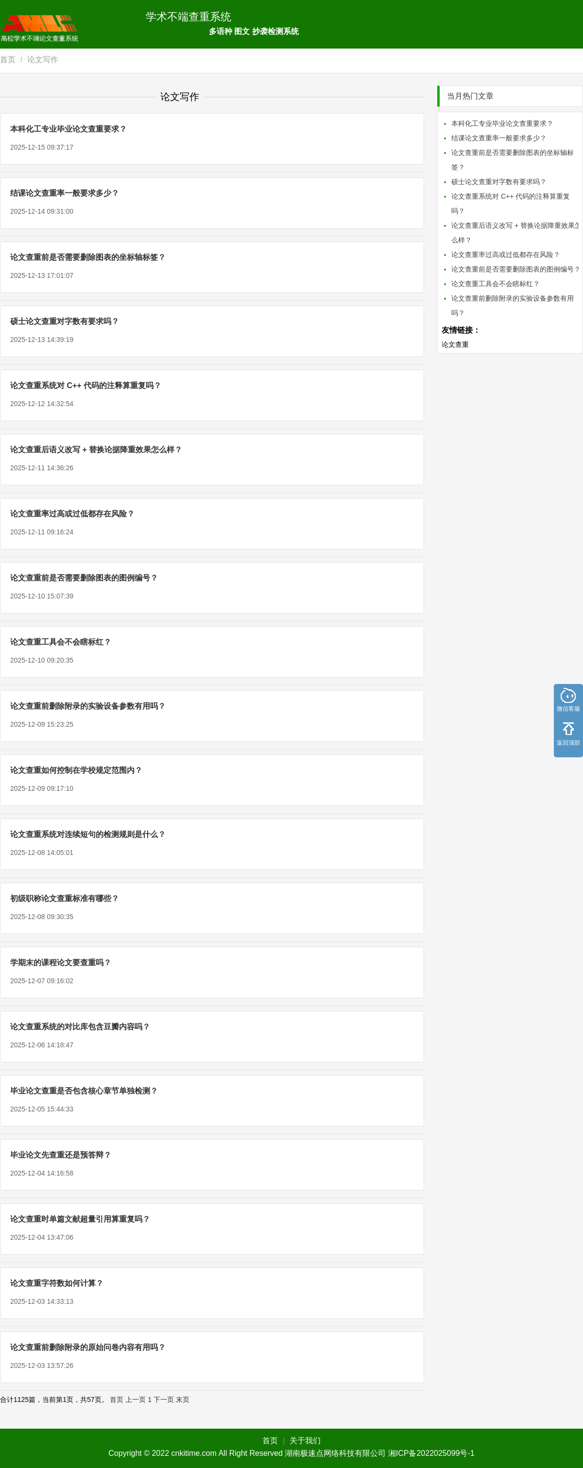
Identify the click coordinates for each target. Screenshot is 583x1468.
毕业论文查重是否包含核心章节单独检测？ (84, 1091)
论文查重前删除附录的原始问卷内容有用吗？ (88, 1347)
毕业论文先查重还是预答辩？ (60, 1155)
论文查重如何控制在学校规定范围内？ (76, 770)
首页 (8, 59)
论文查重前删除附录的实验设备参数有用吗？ (88, 706)
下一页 (164, 1399)
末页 (182, 1399)
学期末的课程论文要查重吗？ (60, 962)
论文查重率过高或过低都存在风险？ (72, 514)
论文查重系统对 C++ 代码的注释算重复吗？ (85, 385)
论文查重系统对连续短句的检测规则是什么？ (88, 834)
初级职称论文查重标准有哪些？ (64, 898)
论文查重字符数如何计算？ (56, 1283)
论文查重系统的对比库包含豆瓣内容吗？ (80, 1027)
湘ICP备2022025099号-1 (431, 1453)
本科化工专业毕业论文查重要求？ (68, 129)
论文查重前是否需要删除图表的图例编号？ (84, 578)
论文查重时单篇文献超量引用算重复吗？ (80, 1219)
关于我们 (305, 1440)
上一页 (135, 1399)
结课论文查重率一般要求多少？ (64, 193)
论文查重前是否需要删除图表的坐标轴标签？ (88, 257)
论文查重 (455, 344)
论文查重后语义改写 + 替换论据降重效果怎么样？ (96, 449)
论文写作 (42, 59)
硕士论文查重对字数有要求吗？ (64, 321)
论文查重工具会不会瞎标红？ (60, 642)
